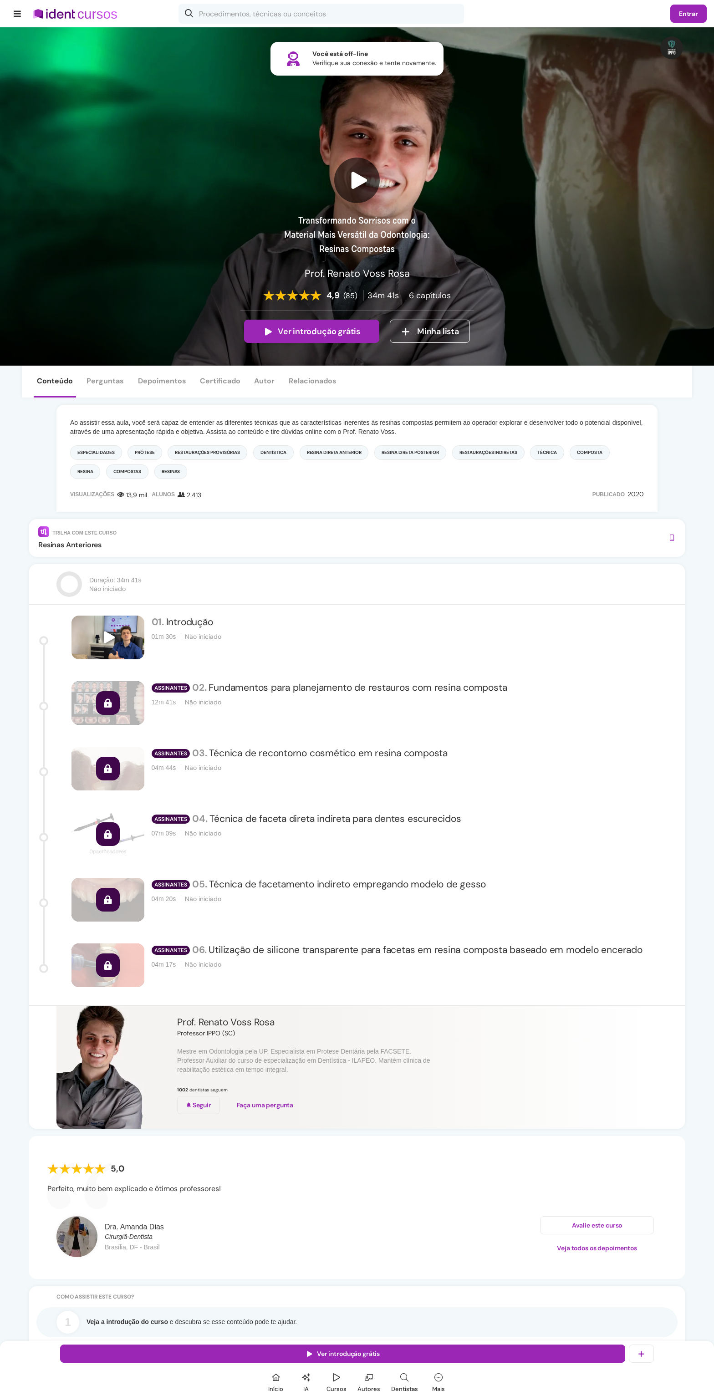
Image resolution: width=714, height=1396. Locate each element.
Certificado (220, 381)
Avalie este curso (597, 1225)
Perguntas (105, 381)
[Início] (276, 1381)
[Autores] (368, 1381)
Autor (264, 381)
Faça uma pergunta (265, 1105)
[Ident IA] (306, 1381)
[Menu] (17, 13)
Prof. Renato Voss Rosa (225, 1022)
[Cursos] (336, 1381)
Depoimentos (162, 381)
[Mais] (438, 1381)
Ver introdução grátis (311, 331)
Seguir (198, 1105)
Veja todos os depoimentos (597, 1248)
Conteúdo (55, 381)
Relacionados (313, 381)
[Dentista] (404, 1381)
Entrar (688, 14)
